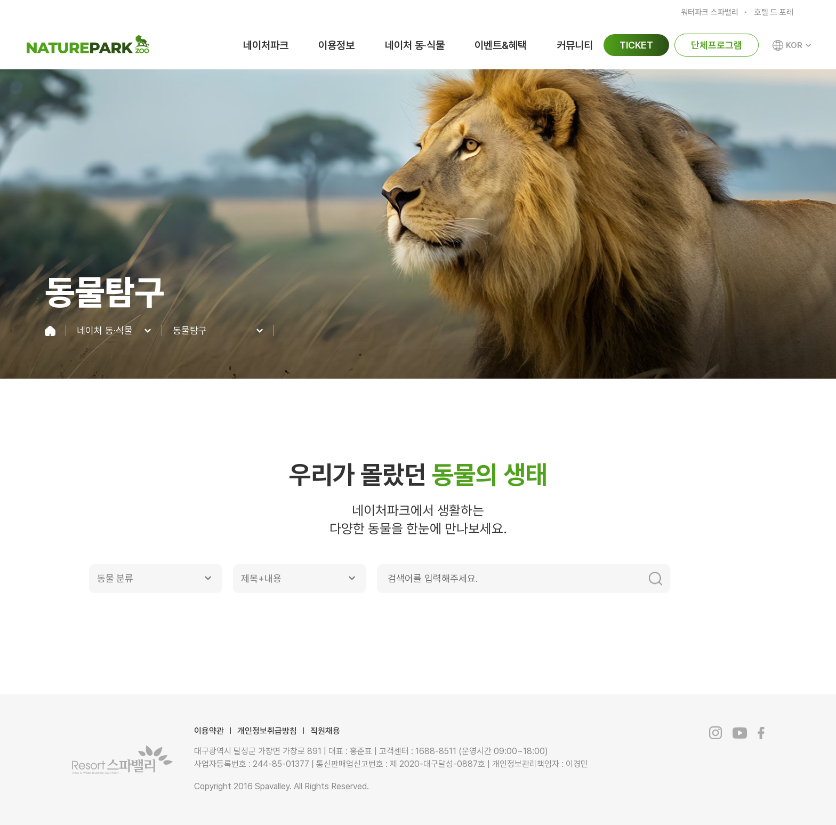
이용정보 (336, 45)
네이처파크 (265, 45)
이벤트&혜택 (501, 45)
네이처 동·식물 (415, 45)
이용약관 (209, 731)
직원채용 (325, 731)
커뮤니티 (575, 45)
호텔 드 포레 (773, 12)
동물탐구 (190, 330)
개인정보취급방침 (267, 731)
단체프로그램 (716, 45)
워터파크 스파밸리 (709, 12)
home (55, 330)
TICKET (636, 45)
